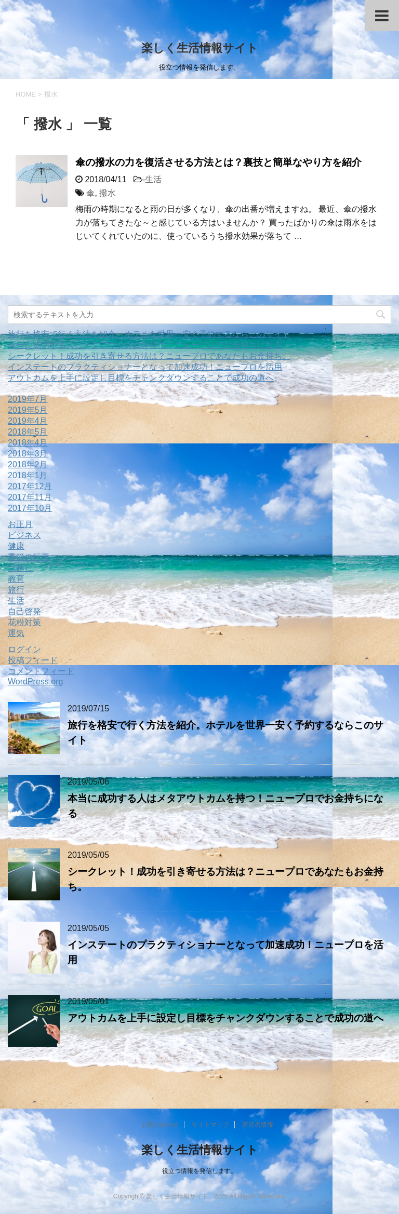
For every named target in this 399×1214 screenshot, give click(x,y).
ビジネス (24, 535)
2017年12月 (30, 486)
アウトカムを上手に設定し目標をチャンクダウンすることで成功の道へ (141, 377)
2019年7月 (28, 399)
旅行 (16, 589)
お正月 (20, 524)
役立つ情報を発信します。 (199, 1171)
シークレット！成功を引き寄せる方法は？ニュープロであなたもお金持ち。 (149, 356)
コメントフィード (41, 671)
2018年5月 (28, 431)
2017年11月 (30, 497)
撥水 (107, 192)
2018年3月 (28, 453)
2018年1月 (28, 475)
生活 (153, 179)
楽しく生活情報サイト (199, 48)
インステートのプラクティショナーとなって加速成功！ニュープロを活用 (145, 366)
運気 (16, 633)
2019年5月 (28, 410)
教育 (16, 578)
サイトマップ (210, 1124)
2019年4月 (28, 420)
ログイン (24, 649)
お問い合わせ (160, 1124)
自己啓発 (24, 611)
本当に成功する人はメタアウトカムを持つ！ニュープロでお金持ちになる (145, 345)
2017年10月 (30, 508)
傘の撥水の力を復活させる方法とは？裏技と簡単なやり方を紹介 (218, 162)
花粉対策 (24, 622)
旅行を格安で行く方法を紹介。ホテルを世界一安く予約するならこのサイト (149, 334)
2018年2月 (28, 464)
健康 (16, 546)
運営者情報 (257, 1124)
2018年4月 (28, 442)
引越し (20, 567)
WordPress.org (35, 681)
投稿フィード (33, 660)
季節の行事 (28, 556)
